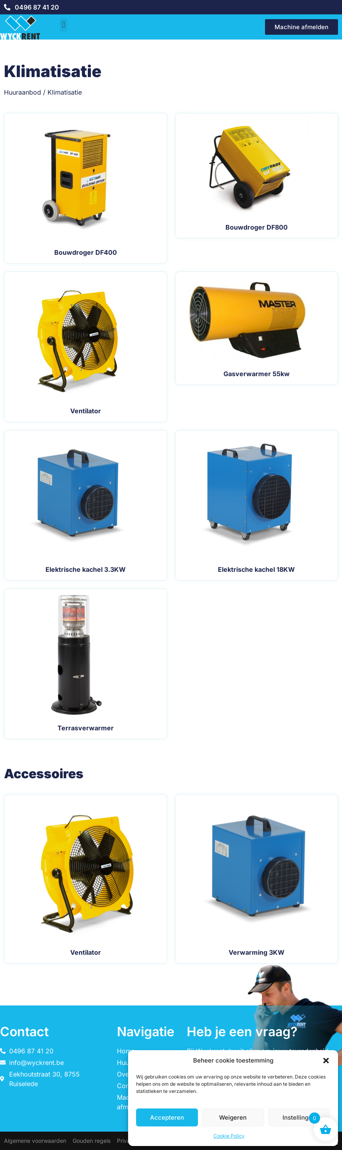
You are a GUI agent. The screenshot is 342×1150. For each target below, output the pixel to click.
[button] (326, 1061)
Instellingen (299, 1117)
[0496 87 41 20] (7, 7)
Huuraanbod (22, 92)
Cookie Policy (229, 1136)
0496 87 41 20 (37, 7)
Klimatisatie (64, 92)
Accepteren (167, 1117)
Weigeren (233, 1117)
